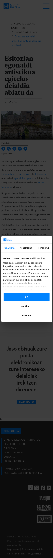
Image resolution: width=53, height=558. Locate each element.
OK (26, 297)
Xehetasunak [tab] (26, 248)
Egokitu (26, 306)
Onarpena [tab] (9, 248)
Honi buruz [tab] (43, 248)
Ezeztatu (26, 315)
